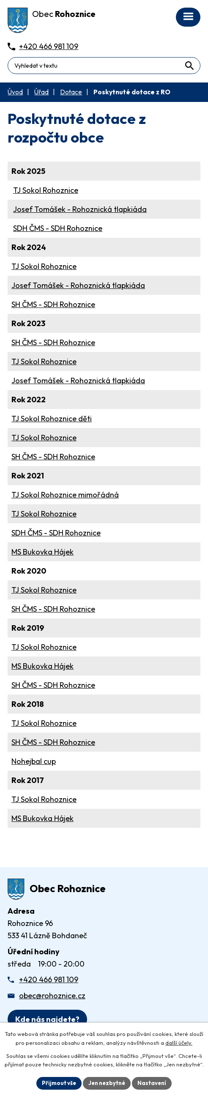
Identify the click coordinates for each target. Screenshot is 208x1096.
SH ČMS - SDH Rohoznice (53, 304)
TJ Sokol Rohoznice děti (51, 418)
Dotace (71, 92)
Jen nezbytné (106, 1083)
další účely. (178, 1042)
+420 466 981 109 (48, 979)
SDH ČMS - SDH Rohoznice (57, 228)
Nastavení (151, 1083)
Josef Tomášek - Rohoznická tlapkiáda (80, 209)
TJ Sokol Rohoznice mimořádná (65, 495)
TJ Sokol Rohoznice (45, 190)
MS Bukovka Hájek (42, 552)
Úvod (15, 92)
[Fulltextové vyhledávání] (104, 65)
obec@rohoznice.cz (52, 995)
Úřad (41, 92)
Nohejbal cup (33, 761)
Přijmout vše (59, 1083)
